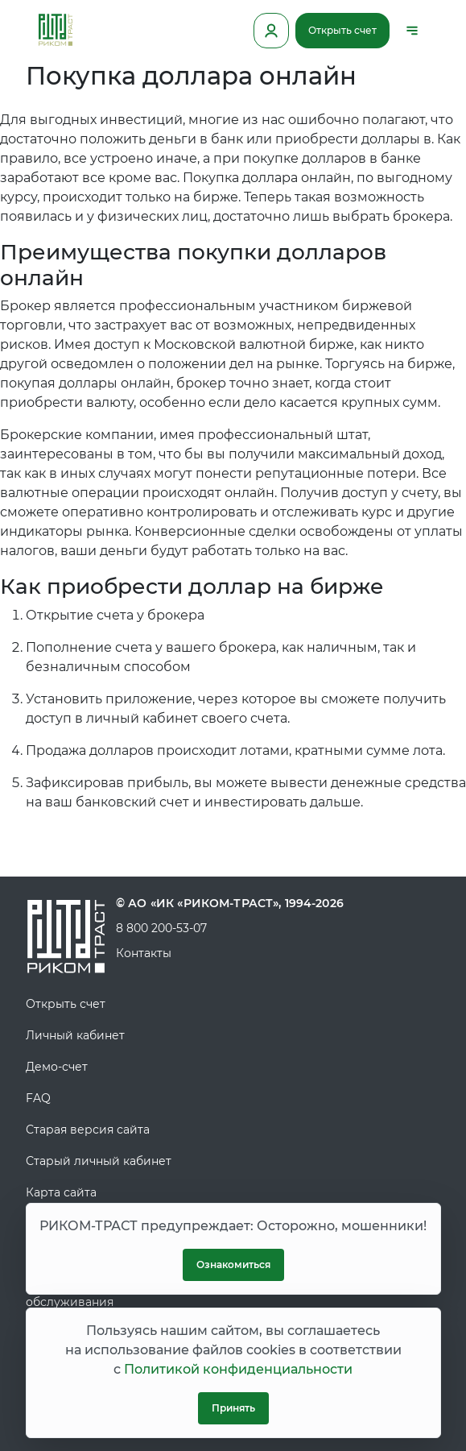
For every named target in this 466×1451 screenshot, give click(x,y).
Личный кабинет (75, 1035)
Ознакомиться (233, 1264)
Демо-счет (57, 1066)
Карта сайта (61, 1192)
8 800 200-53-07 (161, 928)
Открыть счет (342, 30)
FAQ (38, 1098)
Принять (233, 1408)
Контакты (143, 953)
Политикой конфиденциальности (238, 1369)
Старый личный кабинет (98, 1161)
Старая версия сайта (88, 1129)
